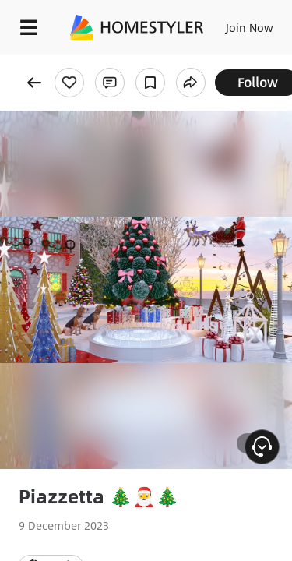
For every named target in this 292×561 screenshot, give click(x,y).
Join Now (249, 27)
